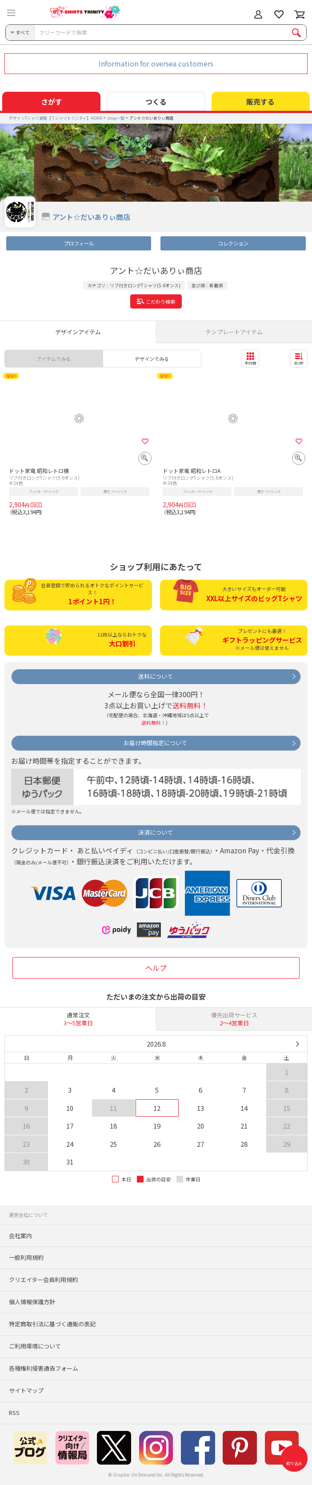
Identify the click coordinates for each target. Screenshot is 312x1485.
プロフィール (79, 243)
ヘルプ (156, 967)
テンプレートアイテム (234, 332)
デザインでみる (152, 358)
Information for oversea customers (156, 63)
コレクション (233, 243)
